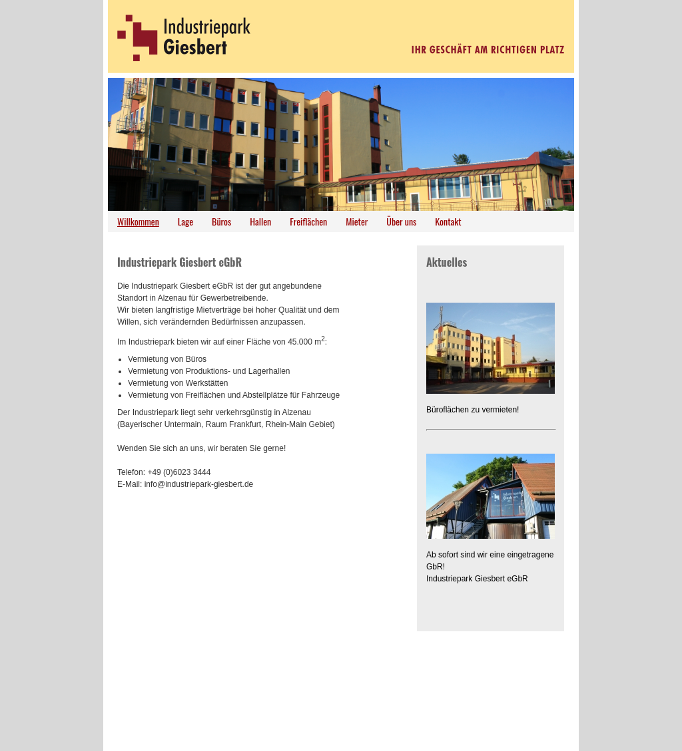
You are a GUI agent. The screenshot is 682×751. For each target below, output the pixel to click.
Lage (185, 221)
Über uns (401, 221)
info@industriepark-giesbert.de (199, 484)
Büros (221, 221)
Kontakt (448, 221)
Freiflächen (308, 221)
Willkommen (138, 221)
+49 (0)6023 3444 (178, 472)
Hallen (260, 221)
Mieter (357, 221)
